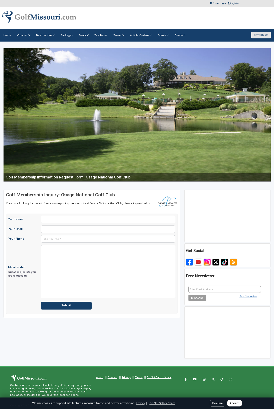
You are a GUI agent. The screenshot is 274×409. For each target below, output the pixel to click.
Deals (83, 35)
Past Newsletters (248, 296)
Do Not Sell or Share (159, 377)
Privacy (126, 377)
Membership (23, 271)
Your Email (15, 229)
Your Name (15, 219)
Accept (234, 403)
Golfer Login (219, 3)
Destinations (45, 35)
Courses (23, 35)
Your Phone (16, 238)
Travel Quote (261, 35)
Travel (118, 35)
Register (234, 3)
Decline (217, 403)
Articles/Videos (141, 35)
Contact (112, 377)
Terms (139, 377)
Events (163, 35)
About (99, 377)
